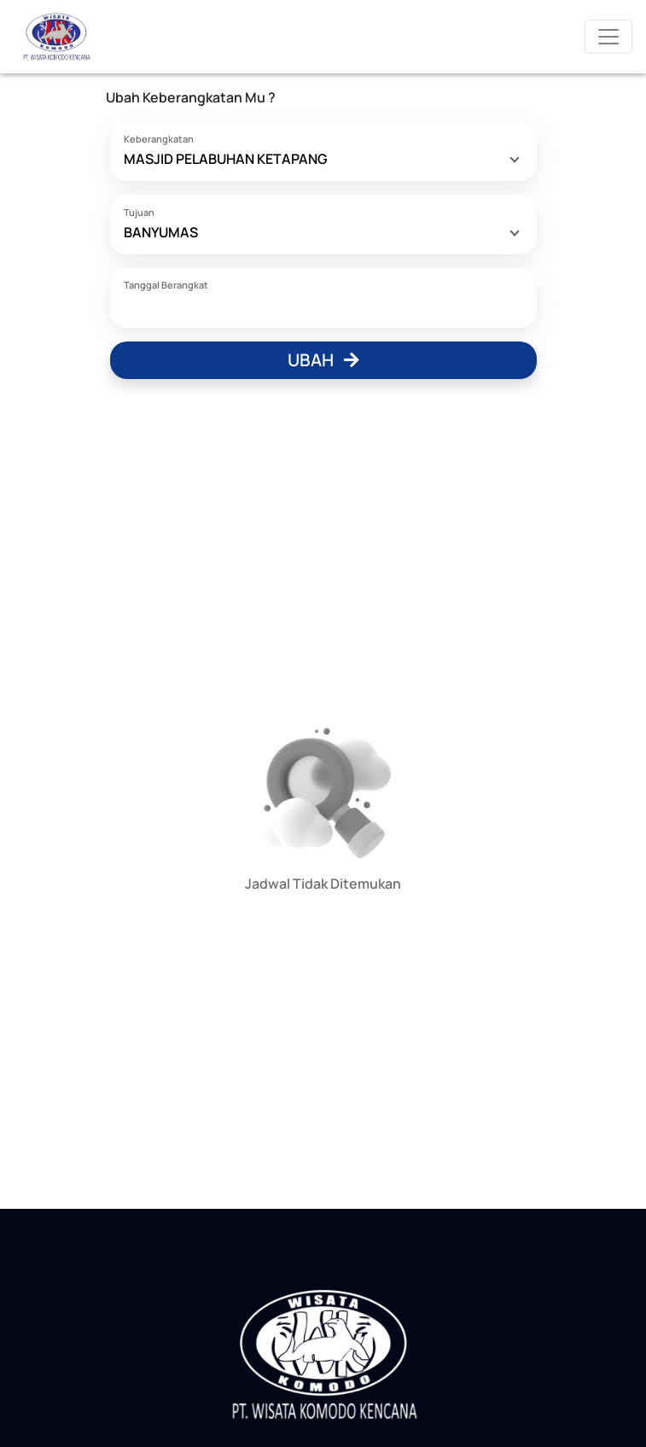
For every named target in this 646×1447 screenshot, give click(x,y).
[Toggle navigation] (608, 37)
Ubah (323, 359)
